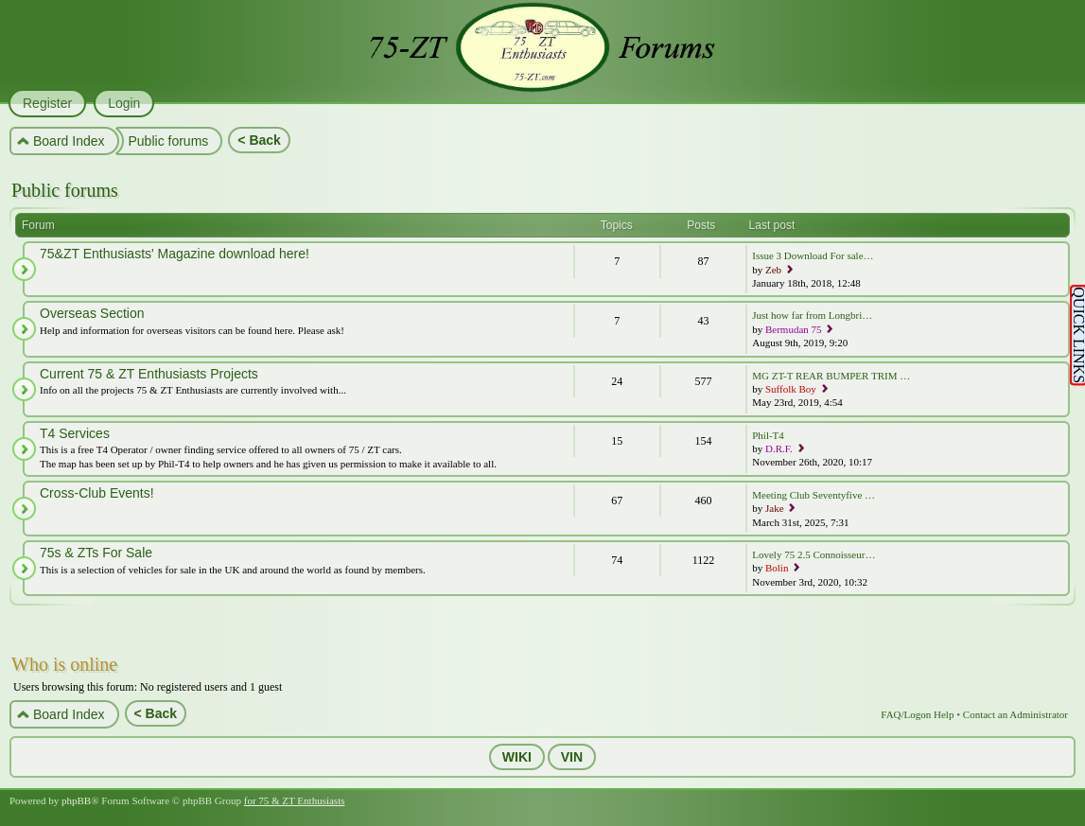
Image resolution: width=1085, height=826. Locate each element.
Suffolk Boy (790, 389)
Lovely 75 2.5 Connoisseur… (813, 554)
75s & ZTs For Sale (96, 552)
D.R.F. (779, 448)
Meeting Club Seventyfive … (813, 495)
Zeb (773, 269)
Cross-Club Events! (97, 493)
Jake (774, 508)
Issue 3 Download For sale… (812, 255)
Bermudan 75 (793, 329)
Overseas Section (92, 313)
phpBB (76, 800)
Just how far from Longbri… (812, 315)
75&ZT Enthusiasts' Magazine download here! (174, 253)
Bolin (776, 567)
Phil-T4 (768, 435)
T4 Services (75, 433)
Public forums (64, 190)
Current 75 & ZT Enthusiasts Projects (149, 373)
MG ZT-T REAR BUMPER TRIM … (831, 375)
